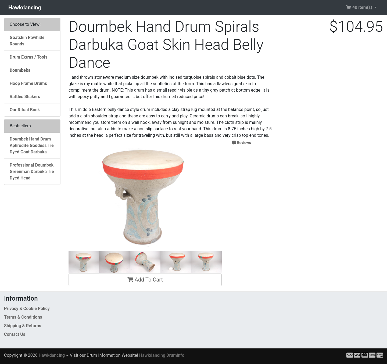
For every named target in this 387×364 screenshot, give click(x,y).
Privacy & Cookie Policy (27, 308)
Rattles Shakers (25, 96)
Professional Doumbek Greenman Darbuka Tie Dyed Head (32, 172)
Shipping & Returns (22, 325)
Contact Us (14, 334)
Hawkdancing (24, 7)
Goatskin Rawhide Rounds (27, 40)
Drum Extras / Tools (29, 57)
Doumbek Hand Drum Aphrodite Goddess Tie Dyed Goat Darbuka (32, 145)
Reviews (241, 142)
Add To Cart (145, 279)
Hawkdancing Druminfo (161, 355)
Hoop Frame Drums (28, 83)
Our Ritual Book (25, 109)
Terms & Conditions (23, 317)
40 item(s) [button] (359, 7)
